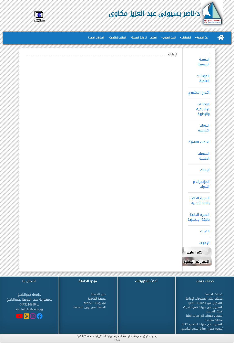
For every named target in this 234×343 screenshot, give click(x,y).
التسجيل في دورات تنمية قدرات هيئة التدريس (203, 309)
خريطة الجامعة (97, 298)
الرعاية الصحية (139, 37)
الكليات (153, 37)
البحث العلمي (169, 37)
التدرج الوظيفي (199, 91)
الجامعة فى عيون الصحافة (89, 307)
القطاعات (186, 37)
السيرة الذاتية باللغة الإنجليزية (199, 216)
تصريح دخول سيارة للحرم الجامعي (202, 328)
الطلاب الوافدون (118, 37)
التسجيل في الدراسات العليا (205, 303)
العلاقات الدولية (96, 37)
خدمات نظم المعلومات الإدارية (204, 298)
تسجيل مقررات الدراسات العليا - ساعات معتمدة (203, 318)
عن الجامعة (202, 37)
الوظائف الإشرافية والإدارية (199, 107)
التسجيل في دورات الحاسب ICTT (202, 324)
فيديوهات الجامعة (94, 303)
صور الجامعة (98, 294)
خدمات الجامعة (214, 294)
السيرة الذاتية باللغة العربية (199, 199)
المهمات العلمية (199, 155)
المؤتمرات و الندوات (199, 183)
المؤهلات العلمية (199, 77)
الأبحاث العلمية (199, 140)
